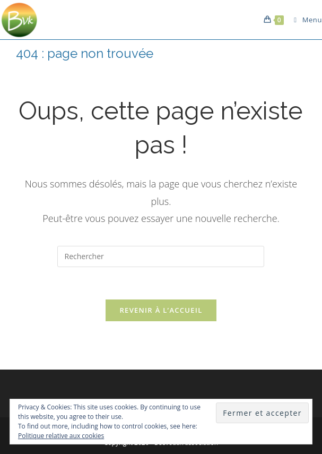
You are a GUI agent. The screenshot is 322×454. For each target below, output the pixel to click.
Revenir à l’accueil (160, 310)
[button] (20, 19)
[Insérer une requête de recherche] (160, 256)
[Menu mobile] (304, 19)
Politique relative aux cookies (61, 435)
